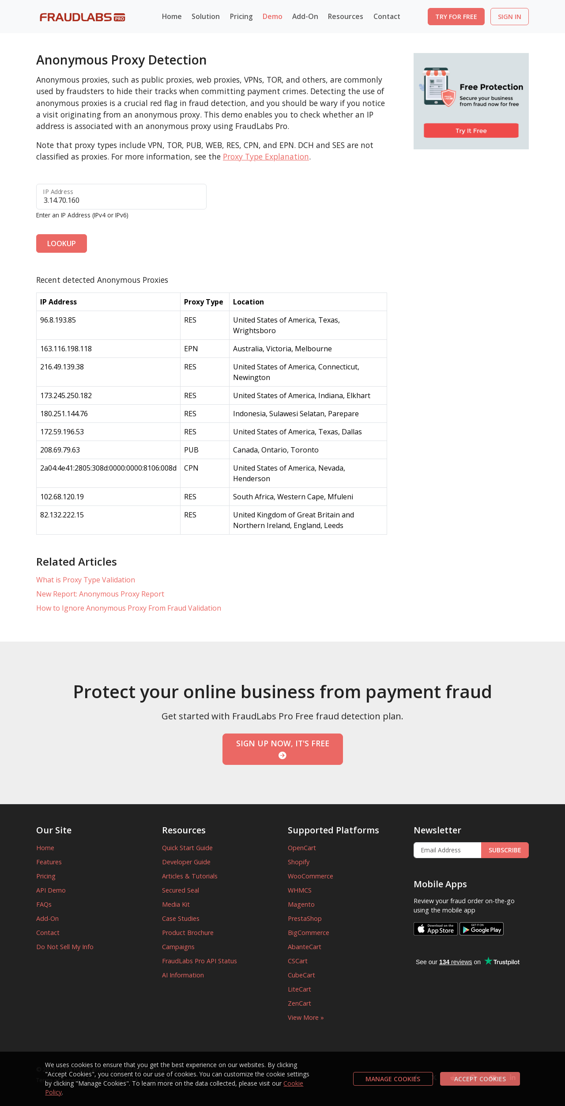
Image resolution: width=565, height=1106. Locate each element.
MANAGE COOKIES (392, 1079)
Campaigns (178, 947)
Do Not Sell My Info (65, 947)
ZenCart (299, 1003)
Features (49, 862)
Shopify (298, 862)
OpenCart (302, 848)
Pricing (241, 16)
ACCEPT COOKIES (480, 1079)
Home (172, 16)
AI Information (183, 975)
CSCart (298, 961)
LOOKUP (61, 243)
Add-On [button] (305, 16)
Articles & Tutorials (190, 876)
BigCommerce (308, 932)
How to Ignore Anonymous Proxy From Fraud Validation (128, 608)
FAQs (44, 904)
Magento (301, 904)
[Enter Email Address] (448, 850)
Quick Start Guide (187, 848)
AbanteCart (304, 947)
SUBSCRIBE (505, 850)
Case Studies (181, 918)
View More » (306, 1017)
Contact (386, 16)
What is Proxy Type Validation (85, 580)
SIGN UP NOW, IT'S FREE (282, 748)
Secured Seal (180, 890)
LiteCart (299, 989)
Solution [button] (206, 16)
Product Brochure (188, 932)
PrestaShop (305, 918)
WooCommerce (310, 876)
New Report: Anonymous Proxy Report (100, 594)
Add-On (47, 918)
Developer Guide (186, 862)
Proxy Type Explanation (266, 156)
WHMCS (300, 890)
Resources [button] (345, 16)
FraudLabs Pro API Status (199, 961)
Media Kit (176, 904)
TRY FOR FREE (456, 16)
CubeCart (301, 975)
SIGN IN (509, 16)
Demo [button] (272, 16)
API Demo (51, 890)
